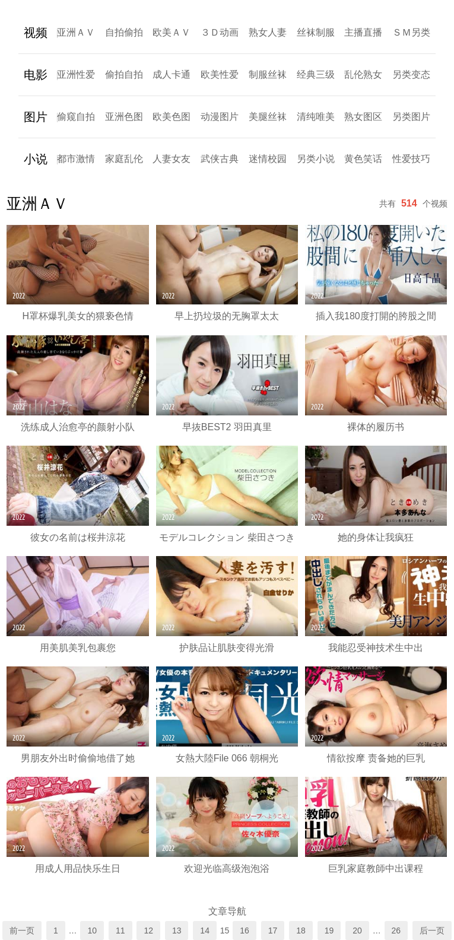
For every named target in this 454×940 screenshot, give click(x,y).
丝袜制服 (316, 32)
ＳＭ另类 (411, 32)
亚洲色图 (124, 117)
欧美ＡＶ (172, 32)
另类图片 (411, 117)
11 (120, 930)
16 (244, 930)
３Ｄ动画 (220, 32)
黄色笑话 (363, 159)
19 (329, 930)
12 (148, 930)
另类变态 (411, 74)
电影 (35, 74)
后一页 (432, 930)
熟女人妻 (268, 32)
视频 (35, 32)
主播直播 (363, 32)
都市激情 (76, 159)
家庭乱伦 (124, 159)
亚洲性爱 (76, 74)
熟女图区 (363, 117)
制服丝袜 (268, 74)
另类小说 (316, 159)
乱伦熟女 (363, 74)
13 (177, 930)
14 (204, 930)
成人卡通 (172, 74)
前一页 (21, 930)
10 (92, 930)
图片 (35, 116)
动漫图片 (220, 117)
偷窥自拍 (76, 117)
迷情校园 (268, 159)
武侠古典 (220, 159)
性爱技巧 (411, 159)
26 (396, 930)
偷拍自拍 (124, 74)
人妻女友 (172, 159)
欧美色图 (172, 117)
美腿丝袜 (268, 117)
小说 (35, 159)
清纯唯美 (316, 117)
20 (357, 930)
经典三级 (316, 74)
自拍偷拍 (124, 32)
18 (301, 930)
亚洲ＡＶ (76, 32)
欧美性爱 (220, 74)
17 (273, 930)
